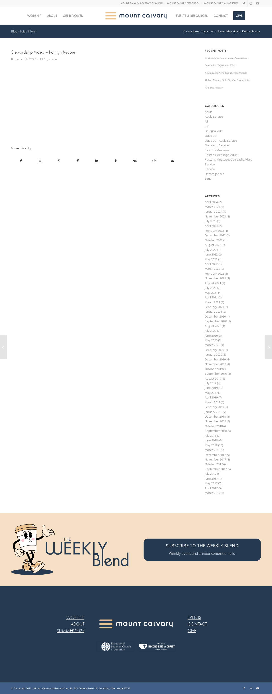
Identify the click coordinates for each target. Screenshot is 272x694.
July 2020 (210, 331)
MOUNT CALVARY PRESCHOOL (183, 3)
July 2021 (210, 288)
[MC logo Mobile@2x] (136, 16)
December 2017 (215, 455)
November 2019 (215, 364)
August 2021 (213, 283)
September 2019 (216, 374)
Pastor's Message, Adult (221, 155)
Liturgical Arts (214, 131)
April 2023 (211, 226)
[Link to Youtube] (257, 3)
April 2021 (211, 297)
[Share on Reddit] (153, 161)
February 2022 (214, 274)
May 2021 (211, 293)
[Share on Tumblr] (115, 161)
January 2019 (213, 412)
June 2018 (211, 440)
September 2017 (216, 469)
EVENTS (194, 617)
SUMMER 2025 (70, 630)
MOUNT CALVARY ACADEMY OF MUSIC (141, 3)
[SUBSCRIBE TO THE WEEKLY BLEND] (202, 550)
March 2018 (212, 450)
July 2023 (210, 221)
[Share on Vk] (134, 161)
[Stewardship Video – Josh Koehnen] (3, 347)
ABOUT (77, 624)
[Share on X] (39, 161)
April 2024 (211, 202)
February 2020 (214, 350)
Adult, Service (214, 117)
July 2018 (210, 436)
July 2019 (210, 383)
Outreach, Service (217, 145)
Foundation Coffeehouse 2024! (220, 65)
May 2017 (211, 483)
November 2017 (215, 459)
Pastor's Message (217, 150)
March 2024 (212, 207)
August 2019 (213, 378)
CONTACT (197, 624)
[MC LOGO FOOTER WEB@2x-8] (136, 624)
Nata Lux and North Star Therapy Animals (226, 72)
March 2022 (212, 269)
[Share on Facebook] (20, 161)
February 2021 (214, 307)
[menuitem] (141, 3)
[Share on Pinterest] (78, 161)
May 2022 (211, 259)
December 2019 (215, 359)
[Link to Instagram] (251, 3)
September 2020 (216, 321)
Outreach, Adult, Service (221, 141)
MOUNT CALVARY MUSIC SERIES (221, 3)
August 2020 (213, 326)
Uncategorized (215, 174)
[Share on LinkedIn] (96, 161)
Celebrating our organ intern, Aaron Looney (227, 57)
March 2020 (212, 345)
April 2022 (211, 264)
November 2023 (215, 216)
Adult (208, 112)
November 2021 (215, 278)
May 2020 (211, 340)
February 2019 (214, 407)
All (41, 59)
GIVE (192, 630)
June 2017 (211, 479)
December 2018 (215, 416)
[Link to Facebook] (244, 3)
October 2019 (214, 369)
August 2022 (213, 245)
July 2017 (210, 474)
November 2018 (215, 421)
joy (207, 126)
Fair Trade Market (214, 87)
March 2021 (212, 302)
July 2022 (210, 250)
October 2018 (214, 426)
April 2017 (211, 488)
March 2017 (212, 493)
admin (53, 59)
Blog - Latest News (24, 31)
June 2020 (211, 336)
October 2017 (214, 464)
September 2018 (216, 431)
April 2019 (211, 397)
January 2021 (213, 312)
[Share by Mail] (172, 161)
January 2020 (213, 354)
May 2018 (211, 445)
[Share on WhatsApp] (58, 161)
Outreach (211, 136)
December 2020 (215, 316)
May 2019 (211, 393)
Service (210, 169)
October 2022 (214, 240)
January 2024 (213, 211)
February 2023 (214, 231)
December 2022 (215, 235)
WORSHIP (75, 617)
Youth (209, 179)
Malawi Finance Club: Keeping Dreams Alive (227, 80)
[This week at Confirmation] (268, 347)
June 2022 (211, 254)
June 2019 (211, 388)
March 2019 (212, 402)
